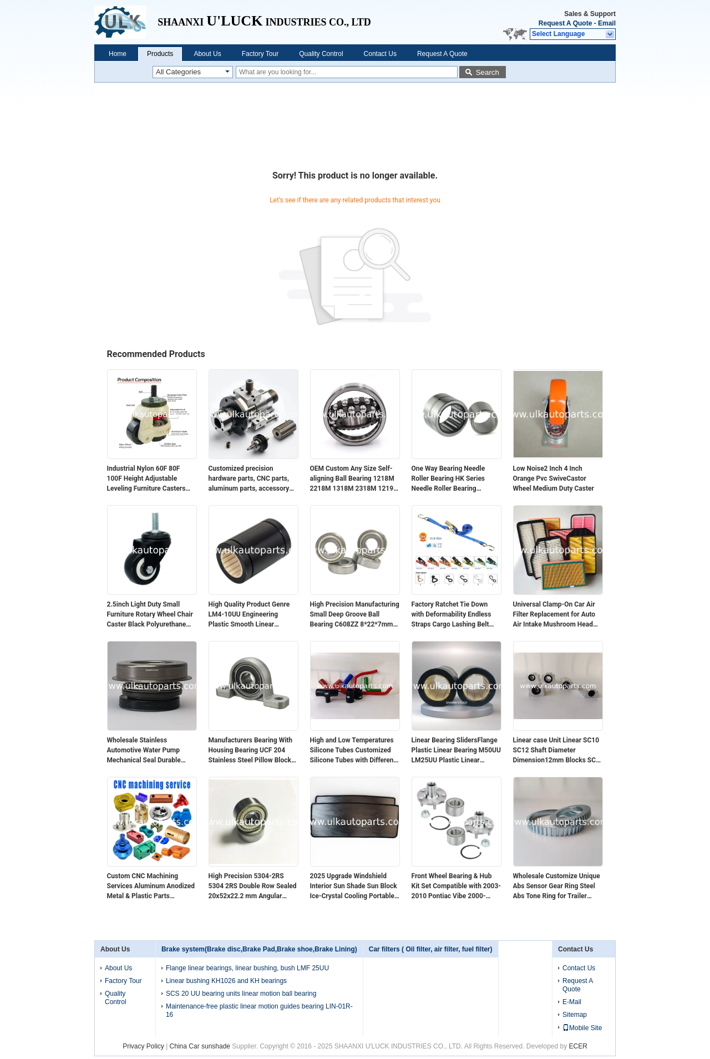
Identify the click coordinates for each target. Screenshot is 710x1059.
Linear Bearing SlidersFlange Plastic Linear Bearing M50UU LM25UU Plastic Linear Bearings (456, 750)
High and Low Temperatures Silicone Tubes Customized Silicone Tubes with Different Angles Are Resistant (353, 750)
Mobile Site (582, 1028)
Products (160, 54)
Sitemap (574, 1015)
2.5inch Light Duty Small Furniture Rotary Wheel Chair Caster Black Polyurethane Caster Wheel (150, 614)
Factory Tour (260, 54)
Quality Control (321, 54)
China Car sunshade (200, 1046)
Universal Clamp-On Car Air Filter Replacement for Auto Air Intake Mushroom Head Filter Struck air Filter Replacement (554, 614)
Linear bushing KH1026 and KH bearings (226, 981)
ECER (578, 1046)
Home (117, 54)
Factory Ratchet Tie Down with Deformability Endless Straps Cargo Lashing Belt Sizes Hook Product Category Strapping (455, 614)
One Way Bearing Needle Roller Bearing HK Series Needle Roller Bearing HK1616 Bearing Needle (448, 479)
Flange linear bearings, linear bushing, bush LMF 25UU (247, 968)
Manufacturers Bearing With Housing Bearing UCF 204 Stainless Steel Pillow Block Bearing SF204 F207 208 (251, 750)
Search (487, 72)
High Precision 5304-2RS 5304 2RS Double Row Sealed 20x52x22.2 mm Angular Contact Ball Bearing (253, 886)
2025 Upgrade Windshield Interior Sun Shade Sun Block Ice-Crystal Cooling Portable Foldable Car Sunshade (353, 886)
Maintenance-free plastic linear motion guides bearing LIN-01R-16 (259, 1010)
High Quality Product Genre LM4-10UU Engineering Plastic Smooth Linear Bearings (249, 614)
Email (607, 23)
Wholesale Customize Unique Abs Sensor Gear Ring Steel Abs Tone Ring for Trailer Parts (556, 886)
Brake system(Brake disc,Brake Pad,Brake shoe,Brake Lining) (259, 949)
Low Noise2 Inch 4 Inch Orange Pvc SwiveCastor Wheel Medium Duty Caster (553, 478)
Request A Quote (565, 23)
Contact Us (380, 54)
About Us (207, 54)
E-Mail (571, 1002)
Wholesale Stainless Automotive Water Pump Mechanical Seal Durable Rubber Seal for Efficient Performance (144, 750)
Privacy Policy (143, 1046)
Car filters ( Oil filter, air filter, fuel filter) (431, 949)
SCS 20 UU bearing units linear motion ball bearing (241, 993)
